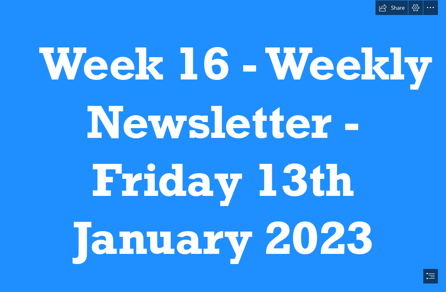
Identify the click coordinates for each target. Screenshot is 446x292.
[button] (392, 7)
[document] (223, 146)
